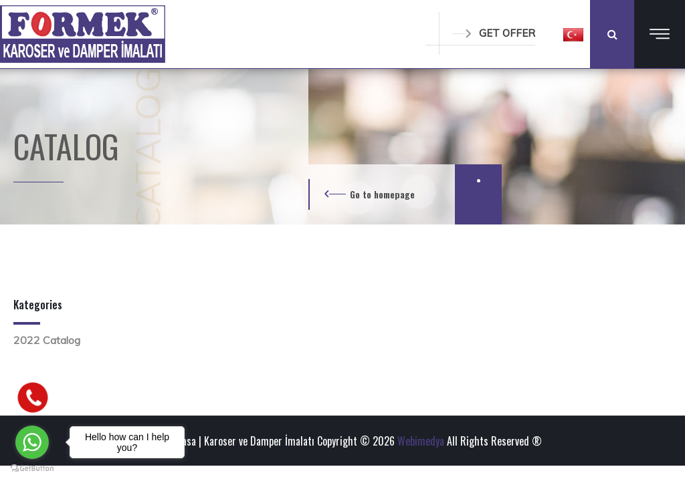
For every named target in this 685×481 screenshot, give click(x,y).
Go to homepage (382, 194)
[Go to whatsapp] (32, 442)
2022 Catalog (46, 340)
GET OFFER (493, 33)
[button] (573, 34)
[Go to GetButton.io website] (32, 468)
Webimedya (420, 441)
